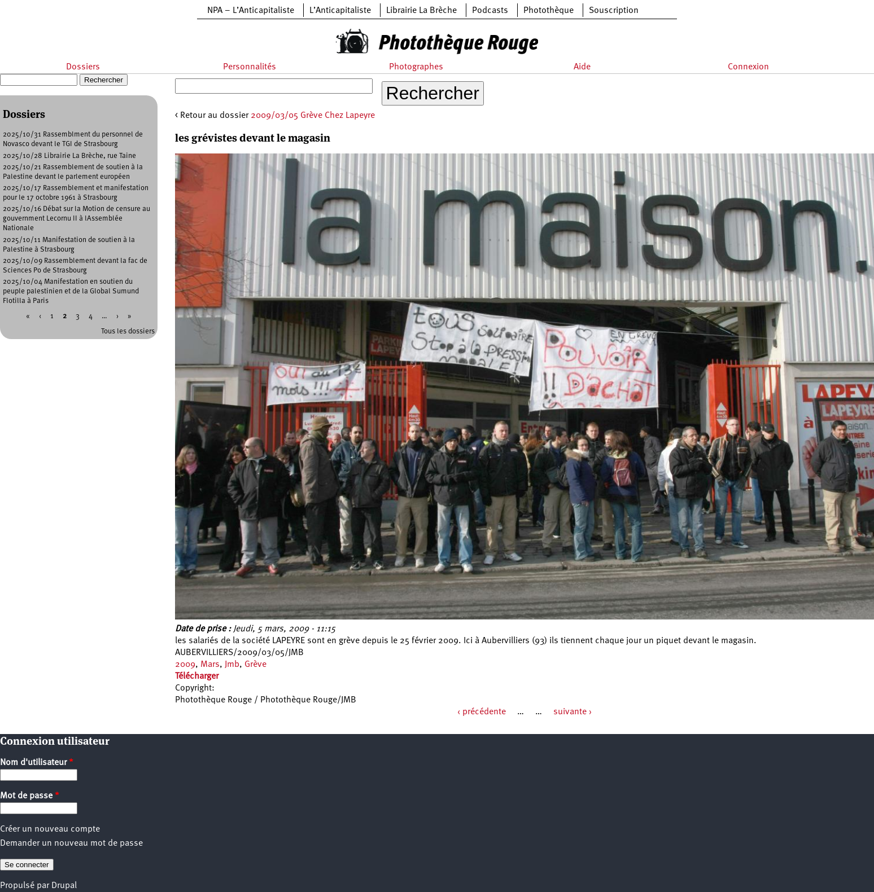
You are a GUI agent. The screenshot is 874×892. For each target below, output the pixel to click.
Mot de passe (29, 796)
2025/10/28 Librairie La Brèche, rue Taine (69, 156)
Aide (582, 67)
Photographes (416, 67)
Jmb (232, 664)
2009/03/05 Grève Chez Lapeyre (313, 115)
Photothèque (548, 10)
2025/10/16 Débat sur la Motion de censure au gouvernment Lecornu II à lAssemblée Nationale (76, 218)
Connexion (748, 67)
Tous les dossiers (128, 331)
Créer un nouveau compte (50, 829)
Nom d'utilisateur (36, 762)
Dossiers (83, 67)
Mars (210, 664)
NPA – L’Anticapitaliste (250, 10)
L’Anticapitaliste (340, 10)
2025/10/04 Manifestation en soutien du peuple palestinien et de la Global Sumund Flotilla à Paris (71, 291)
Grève (255, 664)
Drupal (64, 885)
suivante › (572, 712)
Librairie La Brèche (421, 10)
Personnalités (249, 67)
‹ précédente (481, 712)
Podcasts (490, 10)
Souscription (614, 10)
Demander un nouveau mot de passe (71, 843)
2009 (185, 664)
